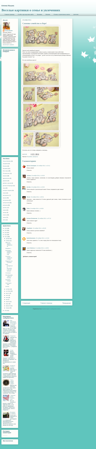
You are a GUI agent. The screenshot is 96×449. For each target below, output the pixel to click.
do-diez (29, 187)
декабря (8, 238)
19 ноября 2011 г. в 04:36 (36, 208)
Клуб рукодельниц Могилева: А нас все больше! (9, 268)
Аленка (29, 175)
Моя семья (5, 171)
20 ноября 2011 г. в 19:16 (42, 238)
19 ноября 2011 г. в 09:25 (39, 228)
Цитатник (75, 14)
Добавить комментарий (30, 256)
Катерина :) (8, 248)
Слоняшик (8, 273)
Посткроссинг (6, 173)
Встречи (5, 166)
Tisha (28, 208)
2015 (6, 228)
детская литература (8, 185)
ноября (8, 240)
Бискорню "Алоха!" (8, 280)
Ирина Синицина (31, 165)
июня (7, 297)
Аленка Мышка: (7, 6)
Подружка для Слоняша (9, 261)
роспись (5, 207)
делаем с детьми (7, 183)
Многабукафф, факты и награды (9, 276)
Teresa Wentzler (6, 161)
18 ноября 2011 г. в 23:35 (38, 175)
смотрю (5, 212)
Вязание (48, 14)
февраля (8, 305)
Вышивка (39, 14)
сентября (8, 291)
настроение (6, 200)
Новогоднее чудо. (8, 284)
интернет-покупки (7, 190)
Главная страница (9, 14)
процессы (35, 156)
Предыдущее (66, 303)
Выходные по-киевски (12, 413)
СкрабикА (29, 228)
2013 (6, 232)
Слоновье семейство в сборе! (9, 258)
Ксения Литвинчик (32, 218)
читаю (4, 217)
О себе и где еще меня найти (26, 14)
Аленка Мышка (9, 30)
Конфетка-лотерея (12, 366)
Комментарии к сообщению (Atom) (51, 308)
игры (4, 188)
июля (7, 295)
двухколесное (6, 178)
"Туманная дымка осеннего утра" (12, 397)
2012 (6, 234)
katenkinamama (31, 238)
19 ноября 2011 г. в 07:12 (44, 218)
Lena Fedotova (31, 248)
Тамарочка (12, 336)
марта (7, 303)
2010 (6, 310)
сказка (4, 210)
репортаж (5, 205)
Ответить (29, 170)
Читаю (11, 350)
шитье (4, 219)
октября (8, 289)
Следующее (26, 303)
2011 (6, 236)
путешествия (6, 202)
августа (8, 293)
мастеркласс (6, 195)
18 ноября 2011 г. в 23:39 (38, 187)
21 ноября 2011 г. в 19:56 (42, 248)
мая (7, 299)
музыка (4, 198)
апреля (8, 301)
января (8, 308)
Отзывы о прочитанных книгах (62, 14)
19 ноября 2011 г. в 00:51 (37, 197)
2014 (6, 230)
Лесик (28, 197)
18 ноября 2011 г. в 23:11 (43, 165)
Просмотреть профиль (8, 44)
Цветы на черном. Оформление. (9, 244)
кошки (4, 193)
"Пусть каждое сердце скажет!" (12, 381)
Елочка (7, 286)
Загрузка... (5, 435)
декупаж (5, 180)
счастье (5, 215)
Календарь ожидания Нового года (9, 252)
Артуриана (5, 163)
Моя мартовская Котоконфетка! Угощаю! (13, 322)
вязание (5, 175)
